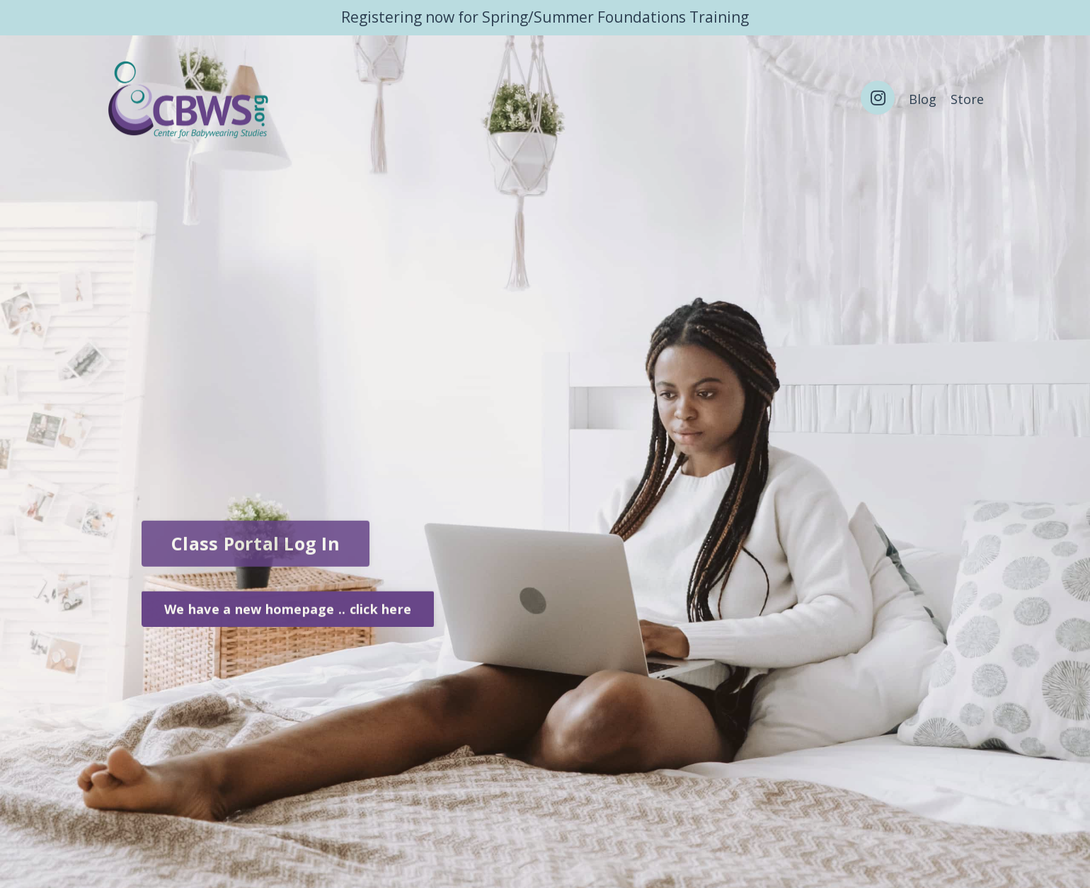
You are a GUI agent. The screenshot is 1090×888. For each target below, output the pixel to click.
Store (967, 99)
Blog (922, 99)
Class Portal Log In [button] (255, 548)
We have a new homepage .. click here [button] (287, 611)
